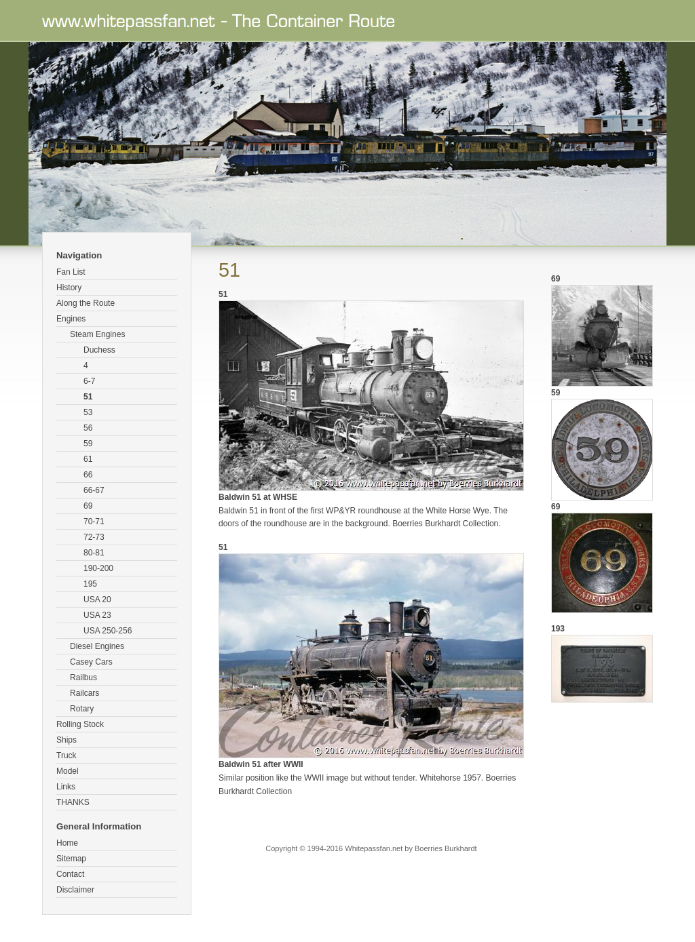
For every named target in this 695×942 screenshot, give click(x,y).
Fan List (71, 272)
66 (87, 474)
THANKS (73, 802)
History (68, 287)
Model (67, 771)
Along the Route (85, 303)
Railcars (84, 693)
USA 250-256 (107, 630)
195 (90, 584)
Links (65, 786)
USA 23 (97, 615)
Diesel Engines (97, 646)
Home (67, 843)
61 (87, 459)
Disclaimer (75, 890)
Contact (70, 874)
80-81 (94, 552)
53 (87, 412)
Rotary (82, 708)
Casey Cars (91, 662)
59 (87, 443)
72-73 (94, 537)
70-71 (94, 521)
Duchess (99, 350)
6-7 (89, 381)
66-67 (94, 490)
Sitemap (71, 858)
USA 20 (97, 599)
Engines (71, 318)
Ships (66, 740)
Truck (66, 755)
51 (87, 396)
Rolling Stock (80, 724)
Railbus (83, 677)
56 (87, 428)
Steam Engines (97, 334)
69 (87, 506)
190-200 (98, 568)
